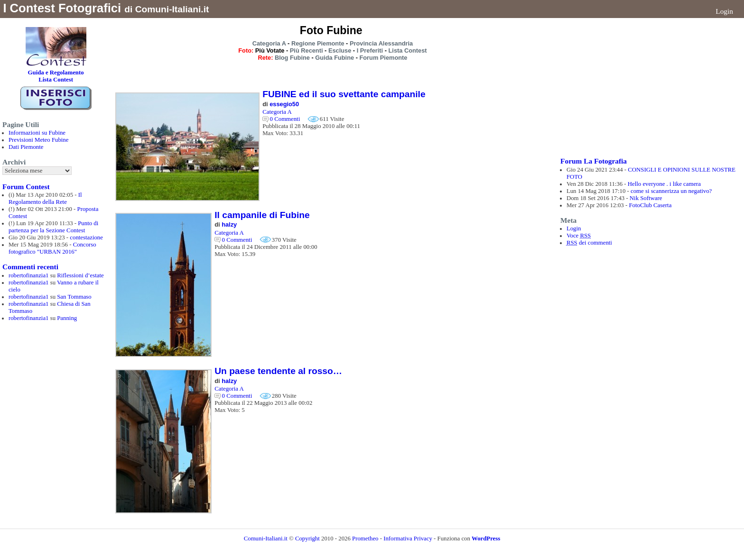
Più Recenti (306, 50)
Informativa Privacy (407, 538)
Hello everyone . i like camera (664, 184)
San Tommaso (74, 296)
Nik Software (646, 198)
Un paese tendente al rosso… (278, 371)
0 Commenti (285, 119)
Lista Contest (408, 50)
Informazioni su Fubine (37, 132)
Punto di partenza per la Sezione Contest (53, 227)
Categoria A (269, 43)
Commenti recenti (30, 267)
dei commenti (589, 242)
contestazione (86, 237)
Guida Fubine (334, 57)
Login (724, 11)
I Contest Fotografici (62, 8)
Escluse (339, 50)
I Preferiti (370, 50)
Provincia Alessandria (381, 43)
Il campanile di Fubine (261, 215)
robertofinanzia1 (29, 275)
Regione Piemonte (317, 43)
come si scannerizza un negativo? (671, 191)
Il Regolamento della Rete (45, 198)
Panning (67, 318)
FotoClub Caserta (650, 205)
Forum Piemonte (383, 57)
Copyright (308, 538)
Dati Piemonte (26, 147)
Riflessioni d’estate (80, 275)
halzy (229, 224)
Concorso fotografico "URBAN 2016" (52, 248)
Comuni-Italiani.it (266, 538)
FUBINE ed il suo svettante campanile (343, 94)
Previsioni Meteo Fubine (39, 140)
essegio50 (284, 104)
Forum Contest (25, 187)
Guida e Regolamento (56, 72)
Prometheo (365, 538)
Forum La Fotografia (593, 161)
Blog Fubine (292, 57)
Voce (579, 235)
